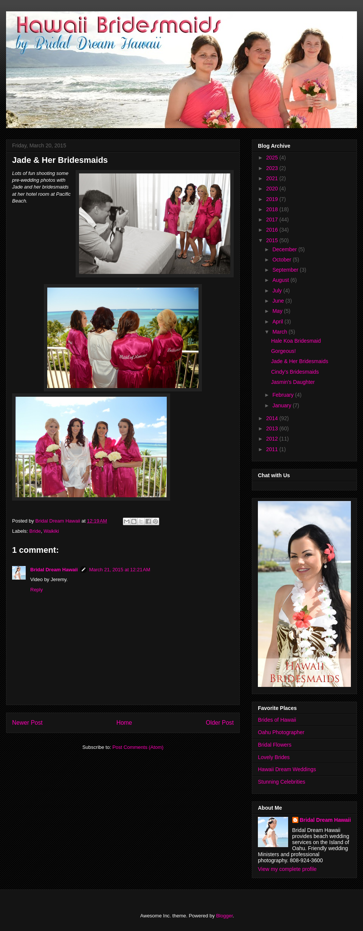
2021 (272, 178)
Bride (35, 531)
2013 (272, 428)
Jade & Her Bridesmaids (299, 361)
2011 (272, 449)
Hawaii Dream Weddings (287, 769)
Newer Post (27, 722)
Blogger (224, 916)
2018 (272, 209)
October (282, 260)
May (278, 311)
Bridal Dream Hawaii (54, 569)
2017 (272, 220)
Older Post (220, 722)
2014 (272, 418)
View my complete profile (287, 869)
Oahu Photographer (281, 732)
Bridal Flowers (275, 745)
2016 (272, 230)
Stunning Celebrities (281, 782)
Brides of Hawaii (277, 720)
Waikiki (51, 531)
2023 (272, 168)
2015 (272, 240)
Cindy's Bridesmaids (295, 372)
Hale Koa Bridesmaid (296, 341)
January (282, 405)
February (283, 395)
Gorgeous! (283, 351)
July (277, 291)
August (281, 280)
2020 (272, 189)
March (280, 332)
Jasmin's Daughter (293, 382)
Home (124, 722)
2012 (272, 439)
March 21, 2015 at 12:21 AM (119, 569)
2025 (272, 158)
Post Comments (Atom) (137, 747)
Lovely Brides (274, 757)
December (285, 249)
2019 (272, 199)
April (278, 322)
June (278, 301)
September (285, 270)
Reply (36, 589)
